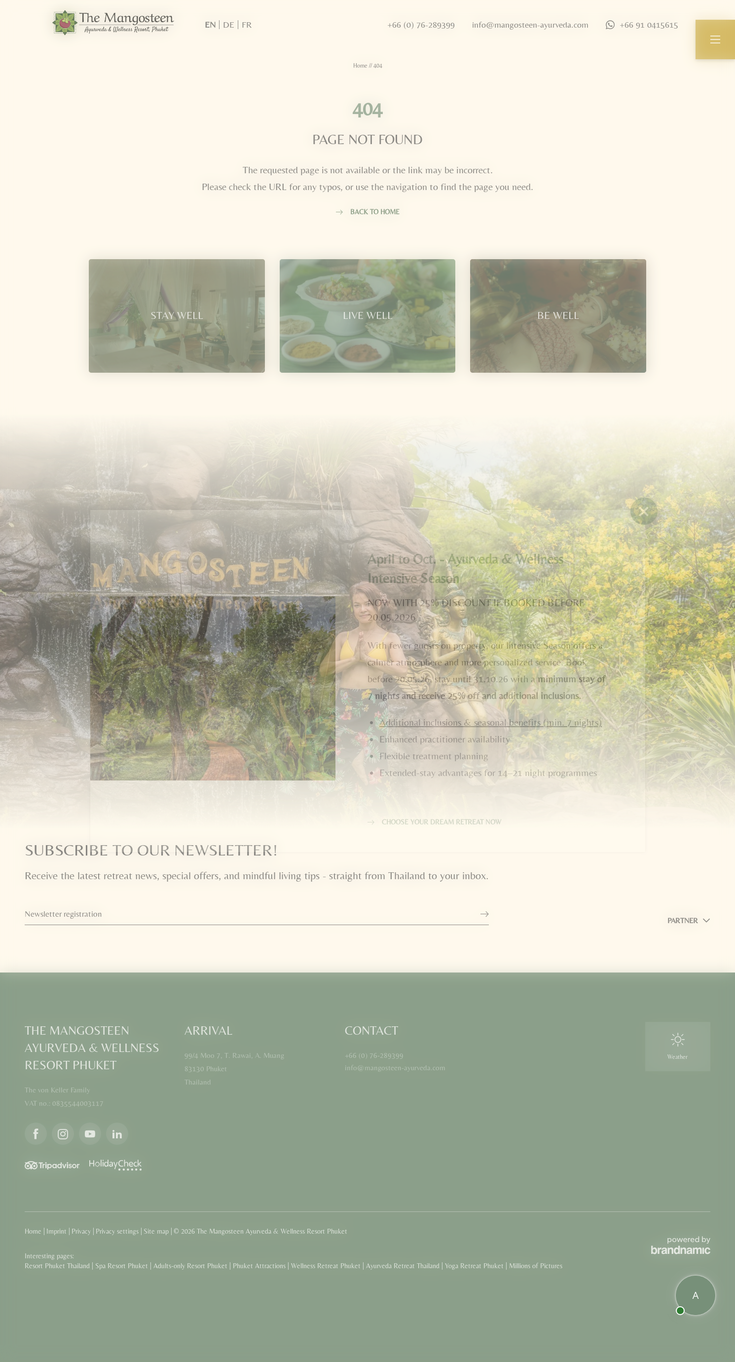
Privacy (82, 1231)
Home (361, 65)
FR (247, 24)
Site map (157, 1231)
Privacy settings (118, 1231)
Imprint (57, 1231)
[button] (715, 39)
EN (210, 24)
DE (228, 24)
